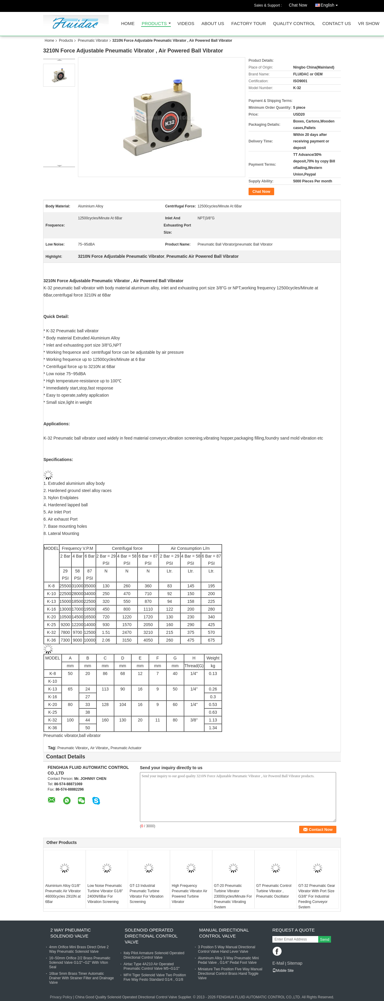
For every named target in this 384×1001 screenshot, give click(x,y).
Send (324, 939)
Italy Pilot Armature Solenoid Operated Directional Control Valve (154, 955)
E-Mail (278, 963)
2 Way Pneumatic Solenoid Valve (70, 932)
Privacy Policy (61, 997)
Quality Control (294, 23)
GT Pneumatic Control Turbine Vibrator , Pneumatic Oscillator (274, 891)
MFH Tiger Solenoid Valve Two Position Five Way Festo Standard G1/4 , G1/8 (155, 977)
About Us (213, 23)
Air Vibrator (99, 748)
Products (154, 23)
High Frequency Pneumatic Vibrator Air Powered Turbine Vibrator (189, 894)
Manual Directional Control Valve (224, 932)
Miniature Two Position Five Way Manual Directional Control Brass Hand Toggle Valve (230, 973)
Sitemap (294, 963)
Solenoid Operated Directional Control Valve (151, 935)
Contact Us (336, 23)
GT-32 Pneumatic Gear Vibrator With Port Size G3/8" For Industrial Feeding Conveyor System (316, 896)
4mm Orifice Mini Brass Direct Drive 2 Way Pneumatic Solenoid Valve (79, 949)
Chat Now (298, 5)
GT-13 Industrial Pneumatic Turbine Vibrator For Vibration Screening (146, 894)
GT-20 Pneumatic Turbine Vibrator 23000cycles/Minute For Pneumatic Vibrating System (233, 896)
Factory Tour (248, 23)
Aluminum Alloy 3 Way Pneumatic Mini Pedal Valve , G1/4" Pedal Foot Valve (228, 960)
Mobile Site (283, 971)
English (331, 4)
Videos (185, 23)
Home (128, 23)
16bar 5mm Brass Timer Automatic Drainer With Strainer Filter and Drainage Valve (81, 978)
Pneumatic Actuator (125, 748)
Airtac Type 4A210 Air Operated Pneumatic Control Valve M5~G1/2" (151, 966)
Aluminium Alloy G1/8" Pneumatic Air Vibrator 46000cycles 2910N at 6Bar (63, 894)
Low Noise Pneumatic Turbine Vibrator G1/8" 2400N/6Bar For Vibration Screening (105, 894)
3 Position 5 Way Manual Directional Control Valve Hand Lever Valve (226, 949)
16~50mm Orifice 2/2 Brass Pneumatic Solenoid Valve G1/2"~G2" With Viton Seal (79, 962)
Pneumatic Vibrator (93, 40)
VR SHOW (369, 23)
